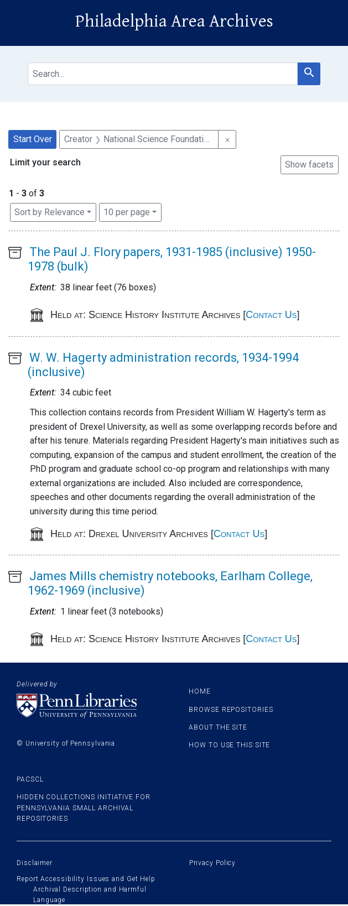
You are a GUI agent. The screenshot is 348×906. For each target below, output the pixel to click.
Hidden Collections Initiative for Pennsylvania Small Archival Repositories (83, 807)
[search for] (163, 74)
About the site (218, 727)
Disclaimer (35, 863)
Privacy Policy (212, 863)
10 (126, 211)
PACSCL (30, 779)
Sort (49, 212)
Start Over (32, 139)
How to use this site (229, 745)
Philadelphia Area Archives (174, 21)
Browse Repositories (231, 710)
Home (200, 691)
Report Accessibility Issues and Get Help (86, 879)
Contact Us (271, 314)
